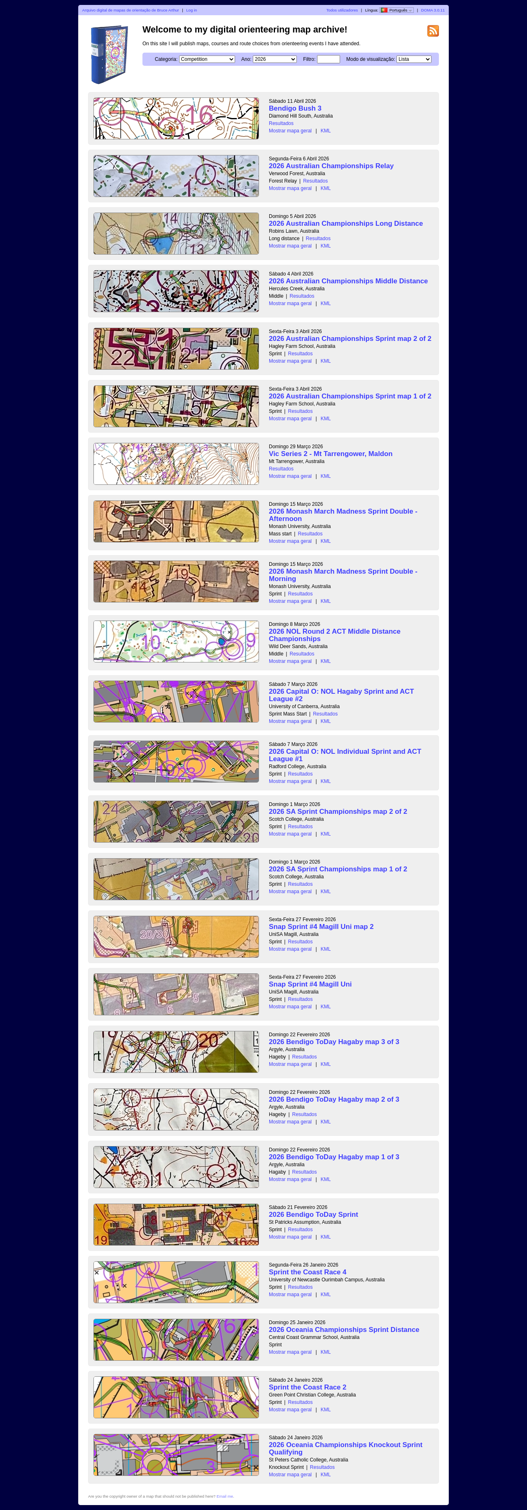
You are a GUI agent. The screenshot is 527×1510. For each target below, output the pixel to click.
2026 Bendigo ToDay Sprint (313, 1214)
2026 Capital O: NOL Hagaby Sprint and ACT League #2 (341, 695)
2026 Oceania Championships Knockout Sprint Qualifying (345, 1448)
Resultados (281, 123)
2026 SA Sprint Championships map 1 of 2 (338, 869)
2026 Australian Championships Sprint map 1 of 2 (350, 396)
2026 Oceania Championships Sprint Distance (344, 1330)
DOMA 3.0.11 (433, 10)
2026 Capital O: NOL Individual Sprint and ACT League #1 (345, 755)
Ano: (246, 59)
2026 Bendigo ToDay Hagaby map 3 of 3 (334, 1042)
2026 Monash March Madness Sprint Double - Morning (343, 575)
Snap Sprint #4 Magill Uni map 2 (321, 927)
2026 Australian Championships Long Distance (346, 223)
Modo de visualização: (370, 59)
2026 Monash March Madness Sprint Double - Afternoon (343, 515)
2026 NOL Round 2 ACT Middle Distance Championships (335, 635)
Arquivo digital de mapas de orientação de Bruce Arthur (130, 10)
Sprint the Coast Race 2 (307, 1387)
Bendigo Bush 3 (295, 108)
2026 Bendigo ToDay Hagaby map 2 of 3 (334, 1099)
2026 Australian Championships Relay (331, 166)
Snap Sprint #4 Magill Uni (310, 984)
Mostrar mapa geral (290, 131)
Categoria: (166, 59)
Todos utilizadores (342, 10)
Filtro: (309, 59)
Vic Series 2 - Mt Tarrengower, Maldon (331, 454)
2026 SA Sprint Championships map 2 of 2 (338, 811)
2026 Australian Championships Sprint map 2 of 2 (350, 339)
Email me (225, 1496)
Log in (191, 10)
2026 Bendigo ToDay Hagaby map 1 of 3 (334, 1157)
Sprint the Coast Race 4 (307, 1272)
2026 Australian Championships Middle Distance (348, 281)
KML (326, 131)
